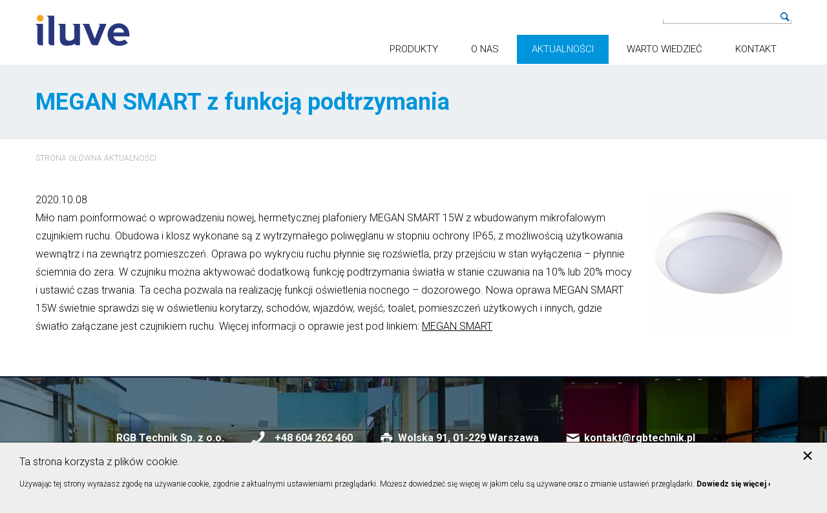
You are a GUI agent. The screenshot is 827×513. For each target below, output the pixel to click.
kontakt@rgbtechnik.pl (639, 438)
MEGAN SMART (457, 326)
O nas (485, 49)
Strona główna (69, 158)
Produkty (414, 49)
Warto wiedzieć (664, 49)
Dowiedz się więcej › (733, 483)
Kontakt (756, 49)
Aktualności (563, 49)
